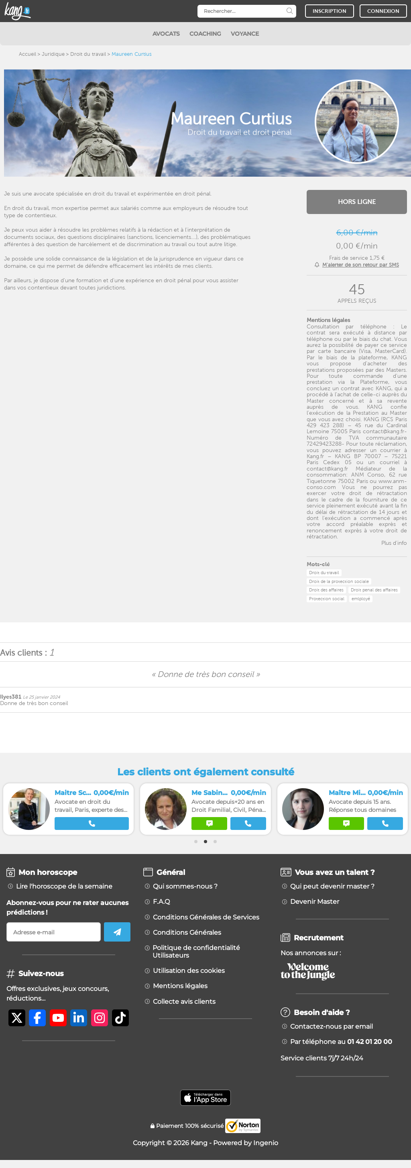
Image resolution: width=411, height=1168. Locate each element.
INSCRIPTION (329, 11)
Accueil (27, 54)
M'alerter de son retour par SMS (360, 265)
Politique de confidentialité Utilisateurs (196, 951)
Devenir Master (314, 901)
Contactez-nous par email (331, 1026)
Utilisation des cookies (189, 970)
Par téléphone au (341, 1042)
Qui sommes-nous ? (185, 886)
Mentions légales (180, 986)
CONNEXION (383, 11)
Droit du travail (88, 54)
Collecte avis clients (184, 1001)
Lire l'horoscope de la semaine (64, 886)
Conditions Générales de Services (206, 917)
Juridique (53, 54)
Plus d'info (394, 543)
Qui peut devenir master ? (332, 886)
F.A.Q (161, 901)
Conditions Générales (187, 932)
